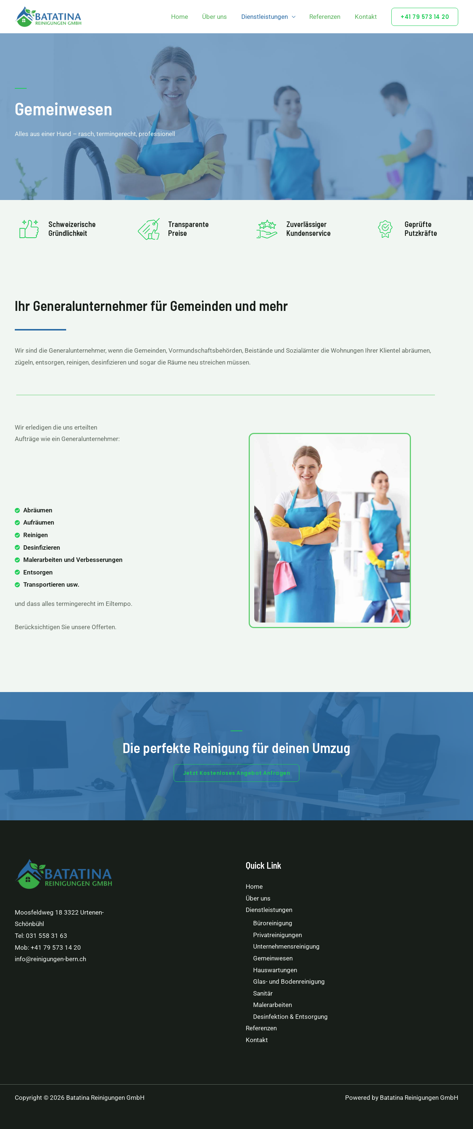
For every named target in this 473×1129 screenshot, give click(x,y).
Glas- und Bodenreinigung (289, 981)
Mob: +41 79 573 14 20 (48, 947)
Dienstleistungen (268, 16)
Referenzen (327, 16)
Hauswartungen (275, 970)
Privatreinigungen (277, 935)
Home (186, 16)
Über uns (220, 16)
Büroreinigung (272, 923)
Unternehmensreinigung (286, 946)
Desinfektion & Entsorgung (290, 1016)
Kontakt (366, 16)
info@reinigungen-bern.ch (50, 959)
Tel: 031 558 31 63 (41, 935)
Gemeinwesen (273, 958)
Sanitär (263, 993)
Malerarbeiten (272, 1004)
